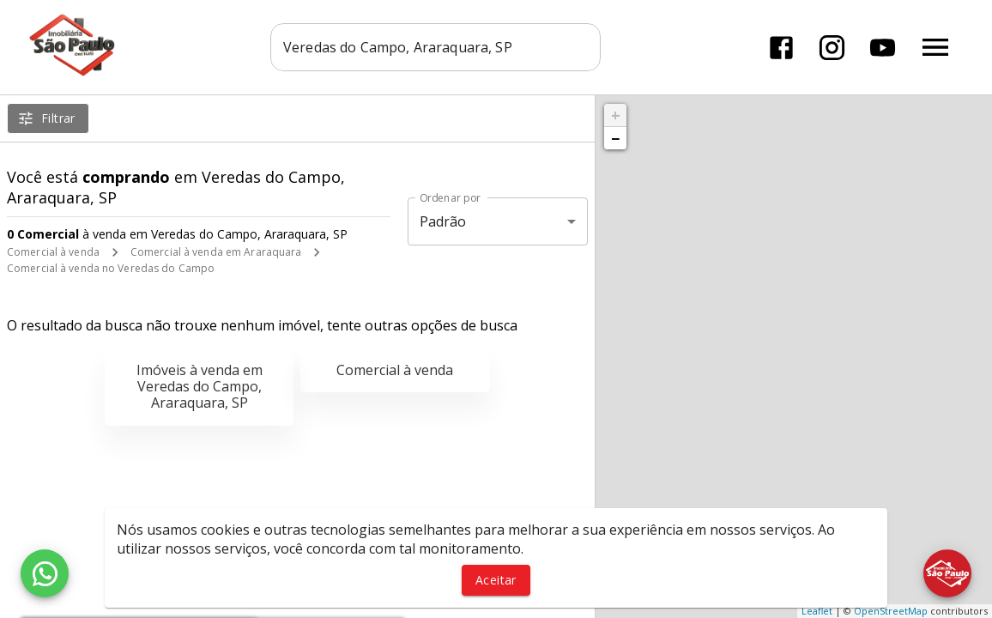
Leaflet (816, 610)
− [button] (615, 138)
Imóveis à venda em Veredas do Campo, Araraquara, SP (199, 386)
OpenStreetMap (891, 610)
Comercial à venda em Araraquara (216, 252)
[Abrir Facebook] (781, 48)
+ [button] (615, 115)
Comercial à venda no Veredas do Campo (111, 268)
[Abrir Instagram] (832, 48)
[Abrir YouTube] (883, 48)
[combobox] (435, 47)
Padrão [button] (443, 221)
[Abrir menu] (935, 47)
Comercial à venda (53, 252)
